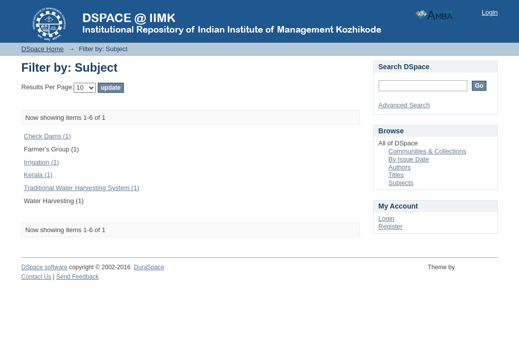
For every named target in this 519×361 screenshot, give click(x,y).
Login (490, 12)
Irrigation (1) (41, 162)
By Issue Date (409, 159)
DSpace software (45, 267)
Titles (396, 174)
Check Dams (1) (47, 136)
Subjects (401, 183)
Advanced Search (404, 105)
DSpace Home (43, 49)
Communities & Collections (427, 151)
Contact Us (37, 276)
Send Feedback (77, 276)
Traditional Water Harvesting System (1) (81, 188)
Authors (400, 167)
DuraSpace (149, 267)
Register (391, 226)
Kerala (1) (38, 174)
